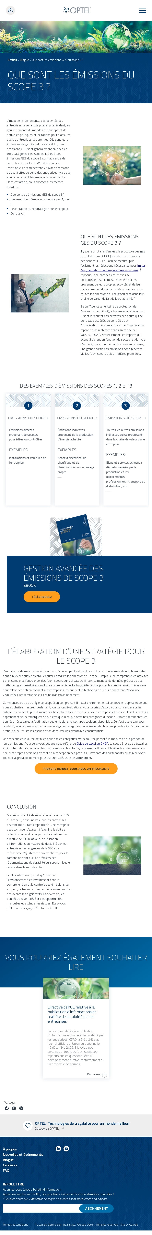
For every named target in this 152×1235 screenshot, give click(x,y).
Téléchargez (42, 596)
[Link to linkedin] (58, 1149)
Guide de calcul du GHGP (92, 743)
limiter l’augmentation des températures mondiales (113, 268)
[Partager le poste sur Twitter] (21, 1109)
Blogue (24, 60)
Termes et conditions (15, 1224)
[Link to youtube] (66, 1149)
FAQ (6, 1170)
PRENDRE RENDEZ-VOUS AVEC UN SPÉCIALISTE (76, 768)
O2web (133, 1224)
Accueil (12, 60)
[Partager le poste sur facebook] (6, 1109)
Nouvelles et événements (23, 1154)
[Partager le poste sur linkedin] (14, 1109)
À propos (10, 1149)
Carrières (10, 1165)
